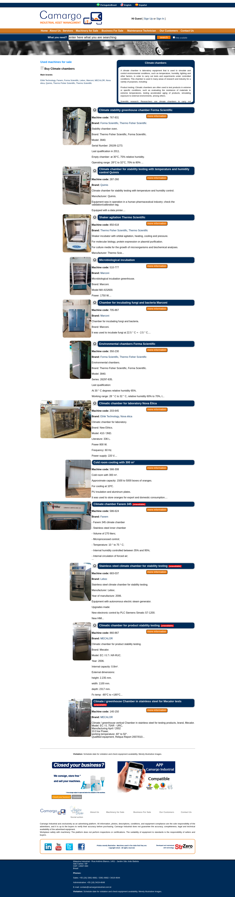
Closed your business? (61, 797)
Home (44, 30)
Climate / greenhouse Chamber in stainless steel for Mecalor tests (137, 701)
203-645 (105, 410)
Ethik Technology (48, 80)
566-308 (105, 469)
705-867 (105, 310)
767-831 (105, 117)
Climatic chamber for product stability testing (129, 625)
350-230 (105, 351)
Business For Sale (112, 30)
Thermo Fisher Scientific (64, 83)
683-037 (105, 573)
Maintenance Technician (141, 30)
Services (68, 30)
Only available (181, 38)
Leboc (82, 80)
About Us (55, 30)
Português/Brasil (108, 5)
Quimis (49, 83)
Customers (76, 797)
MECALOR (100, 80)
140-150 (105, 711)
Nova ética (126, 416)
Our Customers (169, 30)
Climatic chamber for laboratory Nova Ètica (128, 403)
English (127, 5)
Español (143, 5)
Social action (77, 817)
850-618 (105, 224)
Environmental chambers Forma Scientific (127, 343)
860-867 (105, 633)
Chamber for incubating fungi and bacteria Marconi (133, 302)
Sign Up (148, 18)
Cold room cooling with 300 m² (114, 462)
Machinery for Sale (87, 30)
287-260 (105, 179)
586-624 (105, 511)
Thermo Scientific (84, 83)
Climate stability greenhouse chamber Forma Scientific (136, 110)
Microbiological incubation (117, 260)
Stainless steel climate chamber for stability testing (133, 565)
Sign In (160, 18)
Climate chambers (63, 68)
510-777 (105, 267)
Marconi (90, 80)
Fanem (60, 80)
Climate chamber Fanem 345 (113, 504)
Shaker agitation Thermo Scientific (122, 217)
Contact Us (187, 30)
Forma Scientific (71, 80)
